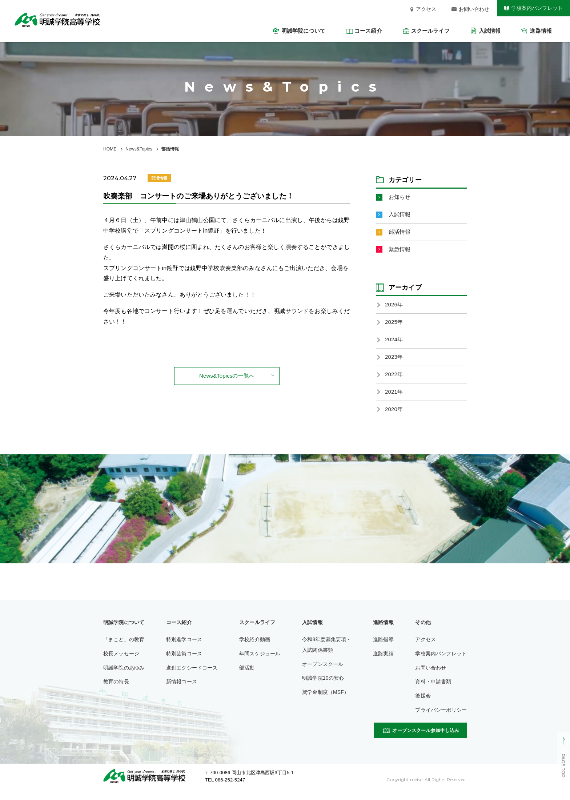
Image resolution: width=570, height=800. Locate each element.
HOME (110, 149)
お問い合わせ (430, 675)
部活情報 (170, 149)
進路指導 (383, 647)
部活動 (246, 675)
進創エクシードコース (192, 675)
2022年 (394, 380)
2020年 (394, 416)
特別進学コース (184, 647)
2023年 (394, 362)
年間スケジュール (259, 661)
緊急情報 (400, 252)
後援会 (422, 703)
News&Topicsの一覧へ (226, 376)
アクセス (425, 647)
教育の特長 (116, 689)
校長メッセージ (121, 661)
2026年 (394, 308)
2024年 (394, 344)
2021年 (394, 398)
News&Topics (138, 149)
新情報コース (181, 689)
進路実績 (383, 661)
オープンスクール (322, 671)
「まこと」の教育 (123, 647)
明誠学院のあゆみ (123, 675)
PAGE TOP (563, 766)
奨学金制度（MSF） (325, 700)
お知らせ (400, 197)
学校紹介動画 (254, 647)
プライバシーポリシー (441, 717)
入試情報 (400, 215)
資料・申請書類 (433, 689)
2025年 (394, 326)
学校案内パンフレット (441, 661)
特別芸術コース (184, 661)
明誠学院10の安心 (323, 685)
